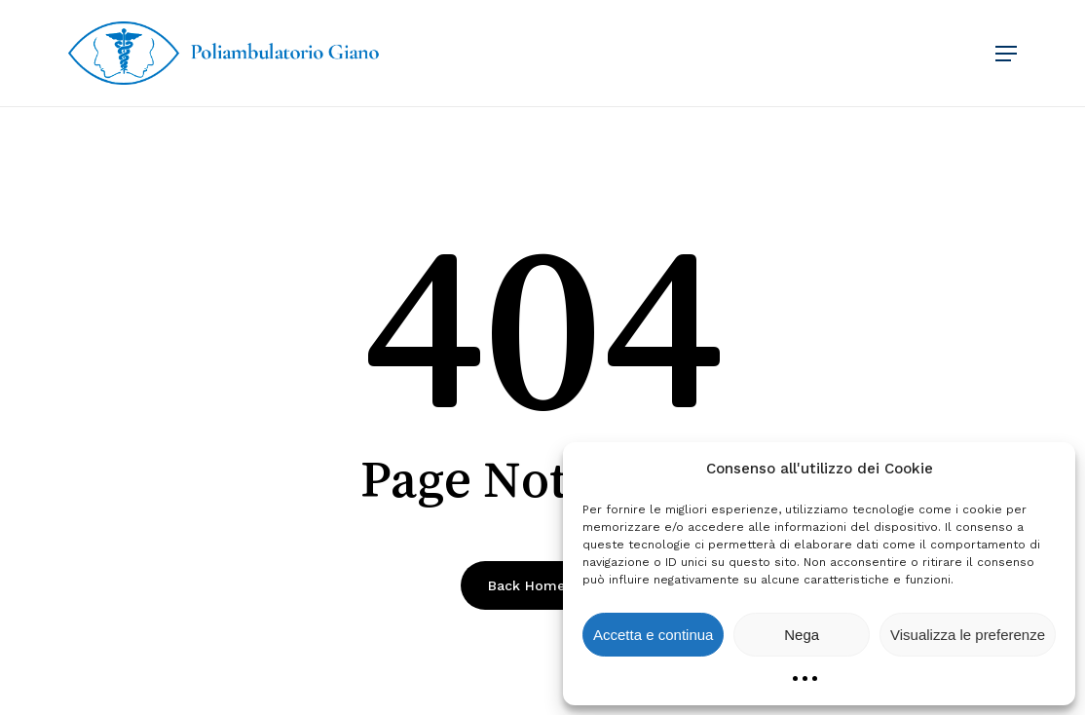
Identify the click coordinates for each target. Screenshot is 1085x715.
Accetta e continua (653, 634)
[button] (1006, 53)
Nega (801, 634)
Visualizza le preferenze (967, 634)
